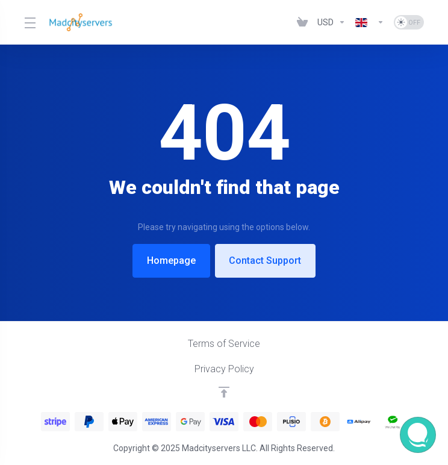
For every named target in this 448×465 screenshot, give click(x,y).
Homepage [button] (170, 260)
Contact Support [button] (266, 260)
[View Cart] (302, 22)
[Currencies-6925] (331, 22)
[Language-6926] (369, 22)
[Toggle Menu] (29, 22)
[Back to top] (224, 392)
